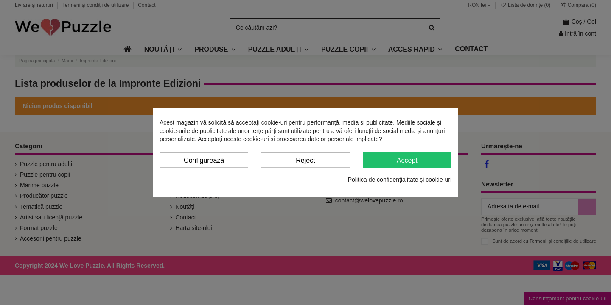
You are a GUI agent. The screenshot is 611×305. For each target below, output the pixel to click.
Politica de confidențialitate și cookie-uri (399, 179)
